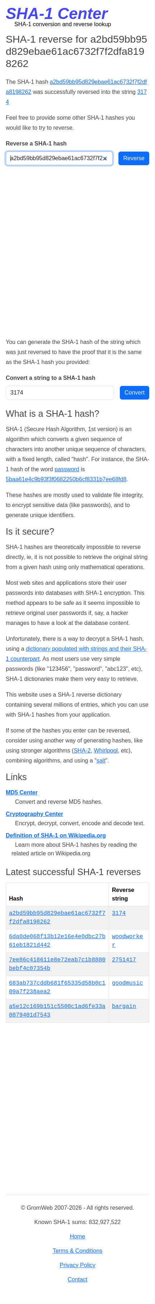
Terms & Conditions (78, 1251)
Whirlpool (106, 750)
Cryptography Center (34, 814)
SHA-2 (82, 750)
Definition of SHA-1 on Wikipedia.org (56, 835)
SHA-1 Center (57, 13)
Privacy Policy (77, 1265)
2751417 (124, 960)
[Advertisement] (77, 251)
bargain (124, 1006)
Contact (77, 1279)
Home (77, 1236)
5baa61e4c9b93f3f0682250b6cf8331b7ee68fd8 (66, 479)
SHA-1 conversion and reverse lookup (62, 24)
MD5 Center (22, 792)
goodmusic (127, 983)
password (67, 469)
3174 (119, 913)
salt (101, 761)
